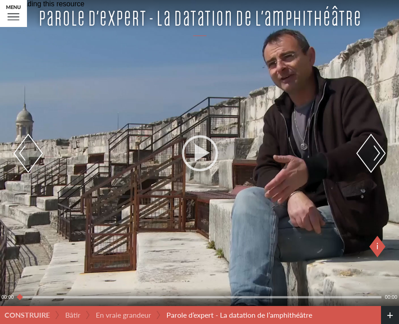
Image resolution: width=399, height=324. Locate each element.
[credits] (390, 315)
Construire (27, 314)
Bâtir (73, 314)
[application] (199, 153)
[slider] (199, 297)
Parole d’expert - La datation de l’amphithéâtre (239, 314)
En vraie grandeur (123, 314)
